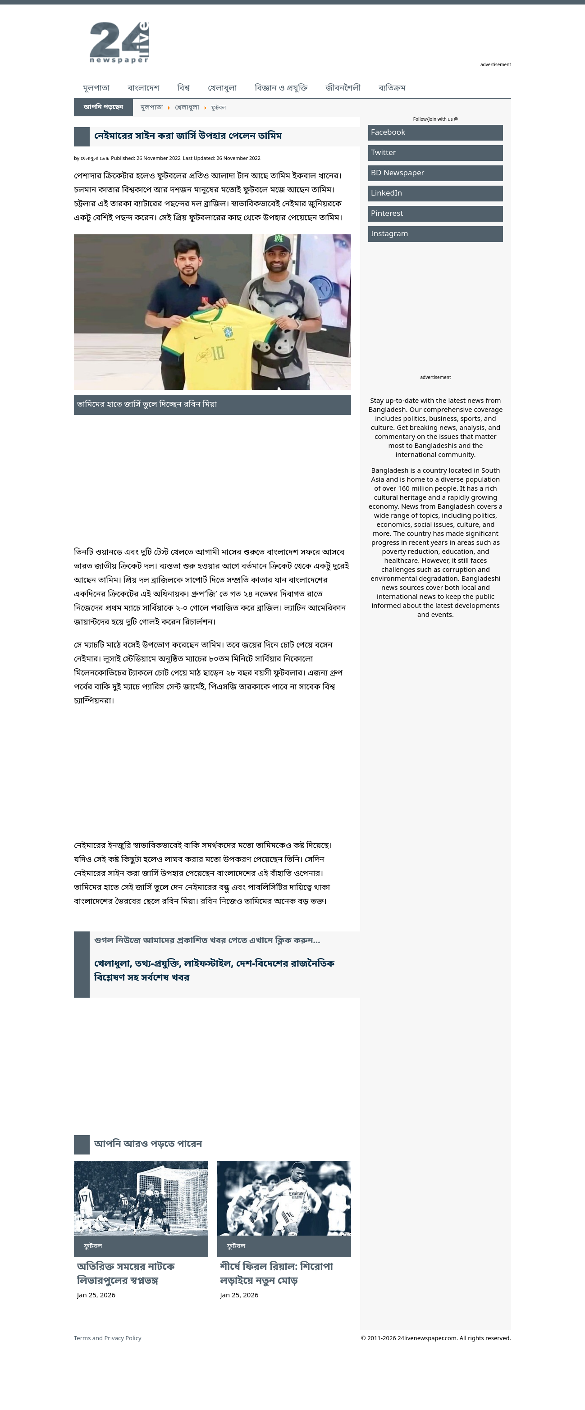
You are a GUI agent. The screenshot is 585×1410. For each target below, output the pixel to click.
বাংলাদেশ (143, 88)
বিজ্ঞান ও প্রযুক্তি (281, 88)
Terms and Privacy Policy (108, 1338)
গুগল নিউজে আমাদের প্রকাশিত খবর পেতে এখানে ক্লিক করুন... (207, 941)
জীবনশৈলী (343, 88)
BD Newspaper (398, 173)
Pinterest (387, 214)
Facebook (388, 133)
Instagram (389, 234)
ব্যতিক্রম (392, 88)
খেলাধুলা (222, 88)
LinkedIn (386, 193)
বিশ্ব (183, 88)
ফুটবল (93, 1246)
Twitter (383, 153)
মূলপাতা (96, 88)
